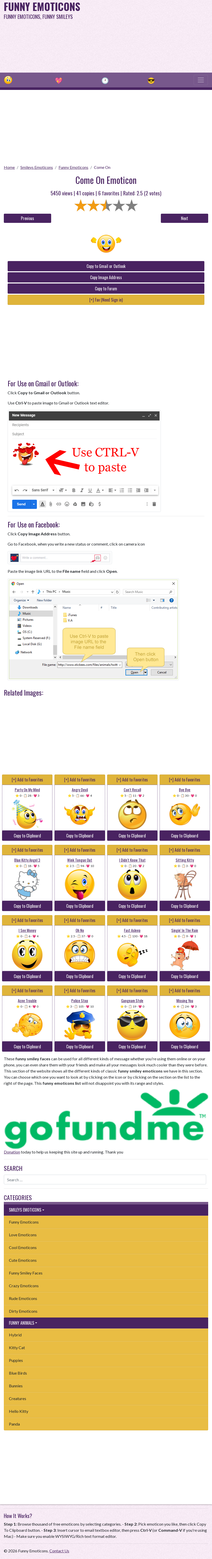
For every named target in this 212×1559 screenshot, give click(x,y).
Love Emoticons (23, 1234)
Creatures (17, 1398)
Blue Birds (18, 1373)
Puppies (16, 1360)
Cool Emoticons (23, 1247)
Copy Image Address (106, 277)
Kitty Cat (17, 1347)
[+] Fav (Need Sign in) (106, 300)
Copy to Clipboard (27, 836)
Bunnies (16, 1385)
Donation (12, 1151)
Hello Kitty (18, 1411)
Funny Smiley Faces (26, 1272)
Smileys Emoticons (36, 167)
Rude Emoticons (23, 1298)
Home (9, 167)
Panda (14, 1423)
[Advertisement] (143, 35)
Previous (27, 218)
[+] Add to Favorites (27, 780)
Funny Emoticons (73, 167)
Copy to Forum (106, 289)
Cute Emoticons (23, 1260)
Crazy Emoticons (24, 1285)
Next (184, 218)
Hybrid (15, 1334)
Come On (102, 167)
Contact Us (59, 1550)
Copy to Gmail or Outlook (106, 266)
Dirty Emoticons (23, 1311)
